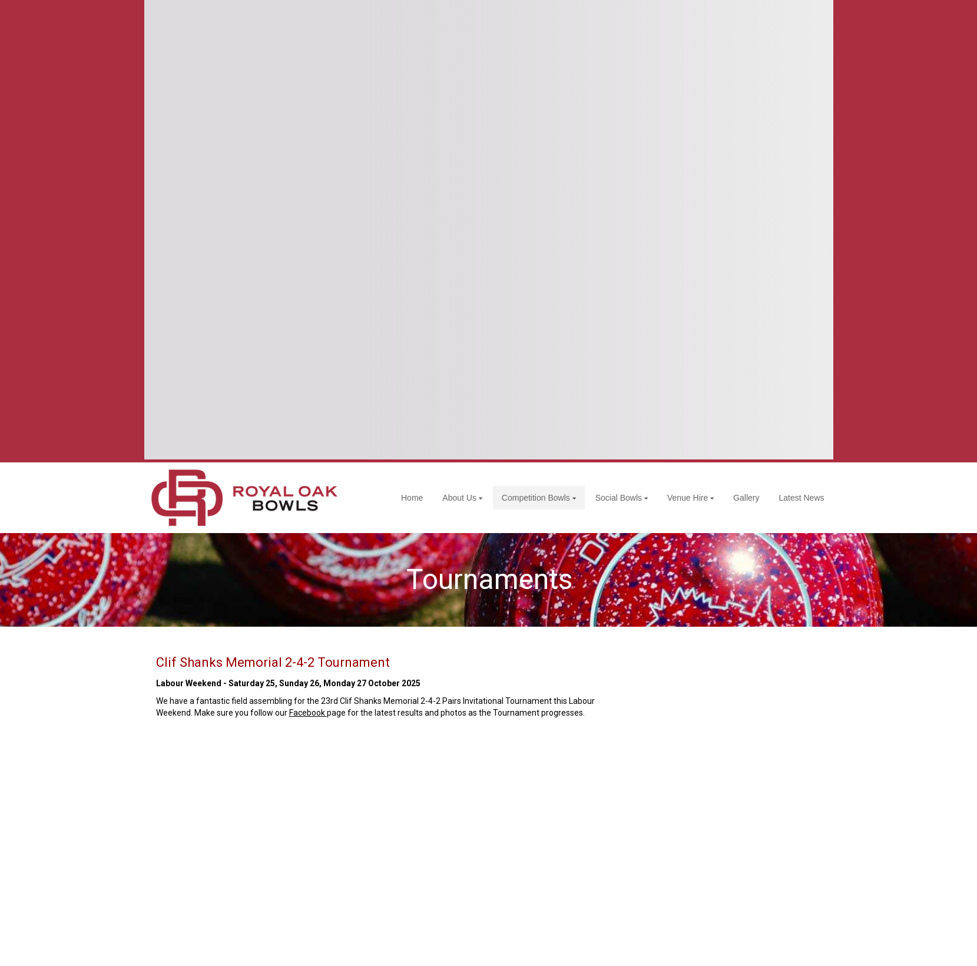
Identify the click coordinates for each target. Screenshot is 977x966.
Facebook (308, 712)
